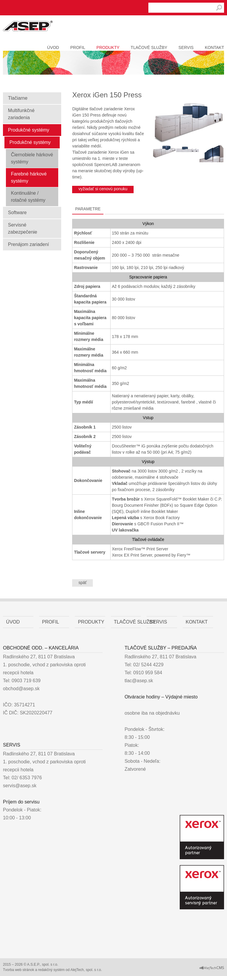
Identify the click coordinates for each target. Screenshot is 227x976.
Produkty (107, 47)
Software (17, 212)
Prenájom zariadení (28, 244)
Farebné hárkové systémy (29, 177)
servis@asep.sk (19, 785)
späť (82, 582)
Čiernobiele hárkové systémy (32, 158)
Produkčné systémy (28, 129)
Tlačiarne (17, 98)
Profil (77, 47)
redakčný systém (51, 970)
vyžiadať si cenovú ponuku (102, 188)
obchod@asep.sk (21, 688)
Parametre (87, 208)
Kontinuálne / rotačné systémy (28, 197)
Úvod (53, 47)
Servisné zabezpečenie (22, 228)
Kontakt (214, 47)
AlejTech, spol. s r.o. (86, 970)
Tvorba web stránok (18, 970)
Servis (186, 47)
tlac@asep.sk (138, 680)
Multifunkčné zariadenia (21, 114)
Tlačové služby (149, 47)
